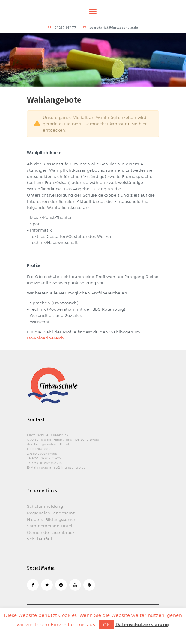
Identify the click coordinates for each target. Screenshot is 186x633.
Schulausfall (39, 539)
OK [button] (106, 624)
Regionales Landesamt (51, 512)
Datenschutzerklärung (142, 625)
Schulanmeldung (45, 506)
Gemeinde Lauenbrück (51, 532)
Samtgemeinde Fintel (50, 525)
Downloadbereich (45, 338)
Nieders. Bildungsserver (51, 519)
